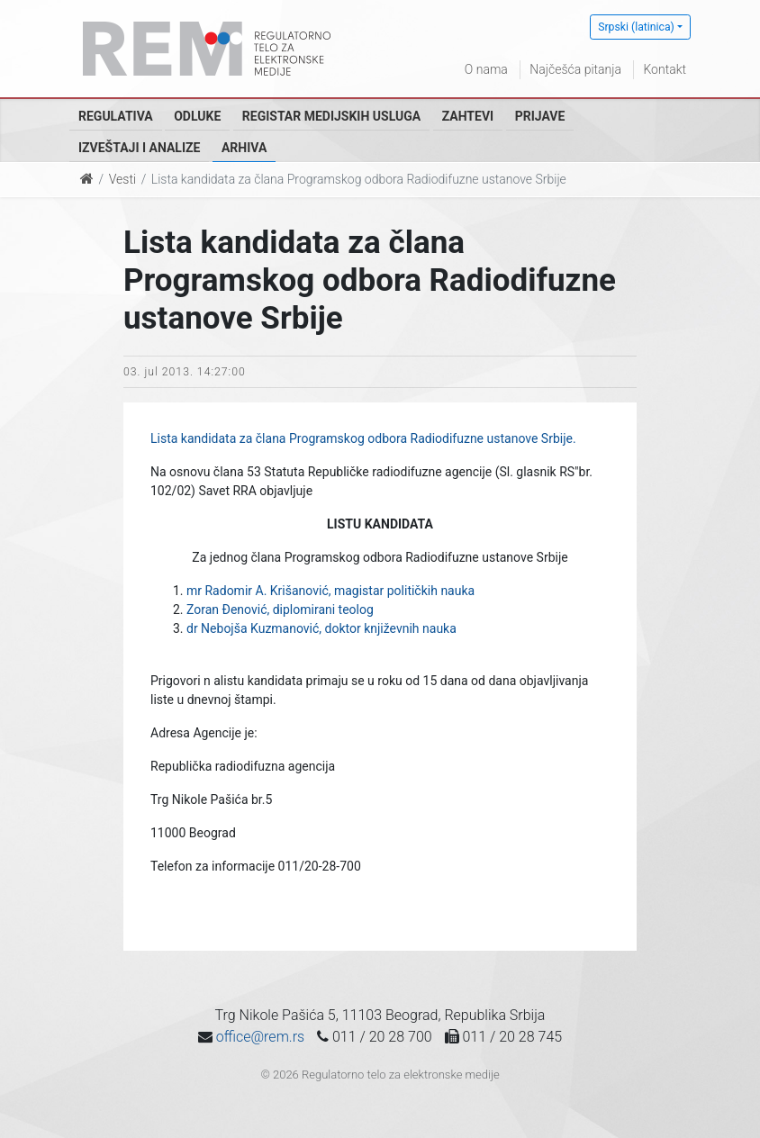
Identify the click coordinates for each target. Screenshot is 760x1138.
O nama (486, 69)
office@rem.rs (260, 1036)
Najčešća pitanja (575, 69)
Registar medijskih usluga (331, 116)
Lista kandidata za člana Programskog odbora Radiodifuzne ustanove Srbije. (363, 438)
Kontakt (664, 69)
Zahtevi (467, 116)
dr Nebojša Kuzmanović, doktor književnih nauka (321, 628)
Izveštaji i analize (139, 147)
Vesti (122, 179)
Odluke (197, 116)
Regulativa (115, 116)
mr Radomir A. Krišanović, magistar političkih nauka (330, 590)
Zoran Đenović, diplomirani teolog (280, 609)
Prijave (540, 116)
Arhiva (244, 147)
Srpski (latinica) (636, 27)
